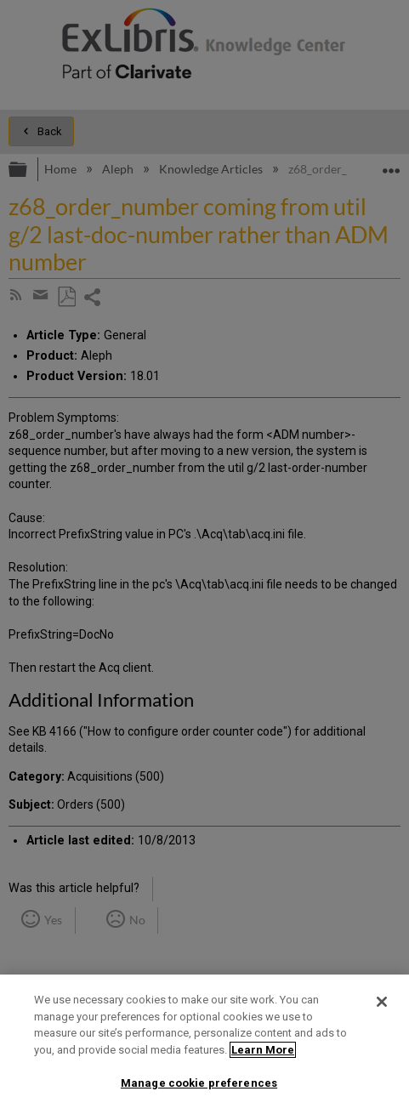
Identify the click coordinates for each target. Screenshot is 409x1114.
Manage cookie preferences (199, 1083)
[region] (204, 1044)
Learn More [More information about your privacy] (262, 1049)
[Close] (381, 1001)
